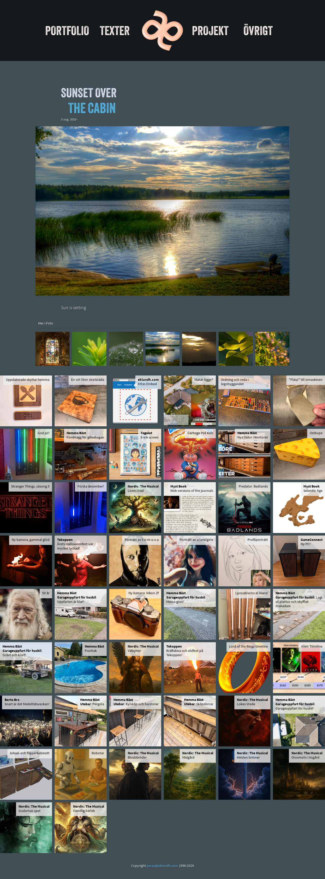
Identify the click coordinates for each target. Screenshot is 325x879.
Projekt (210, 30)
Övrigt (258, 30)
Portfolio (67, 30)
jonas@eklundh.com (162, 866)
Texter (115, 30)
